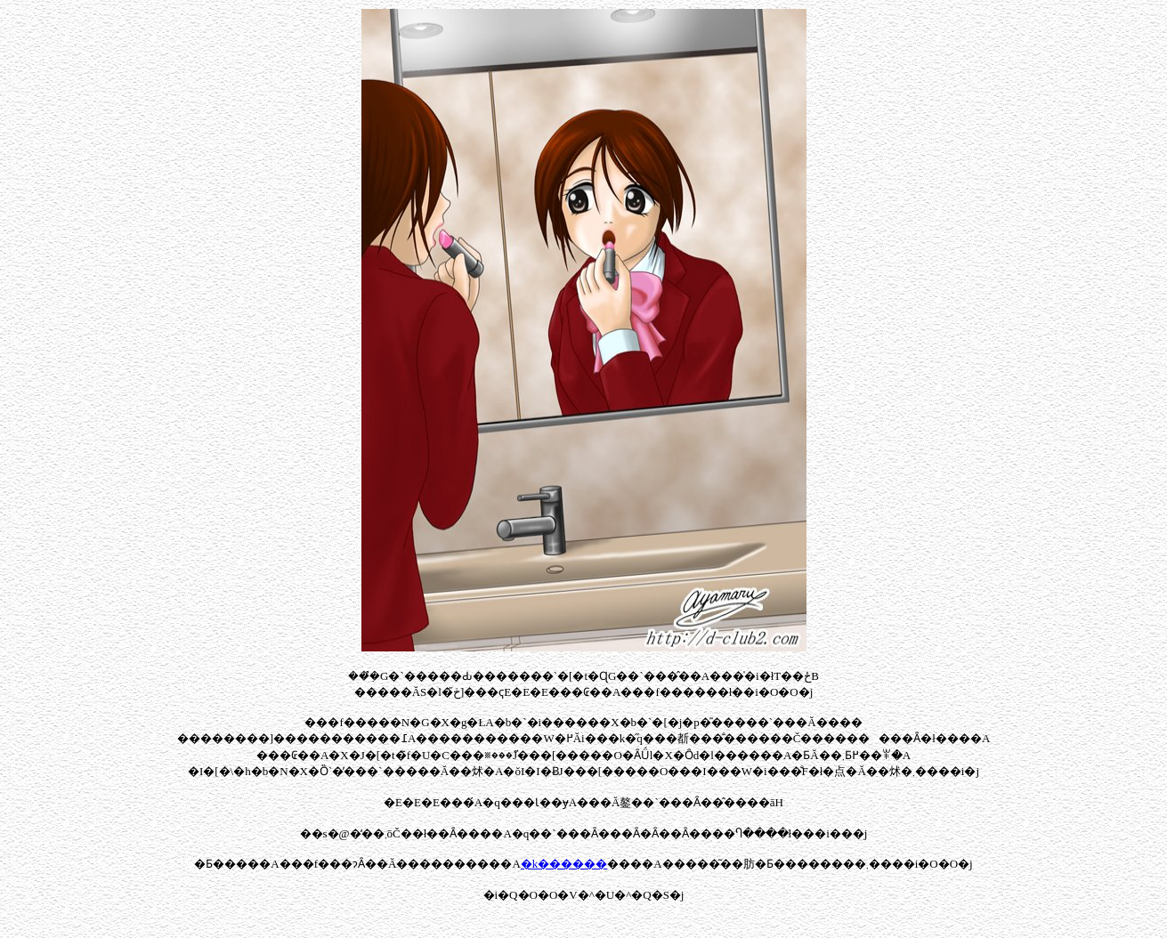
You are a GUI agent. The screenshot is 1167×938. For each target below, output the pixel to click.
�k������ (564, 863)
